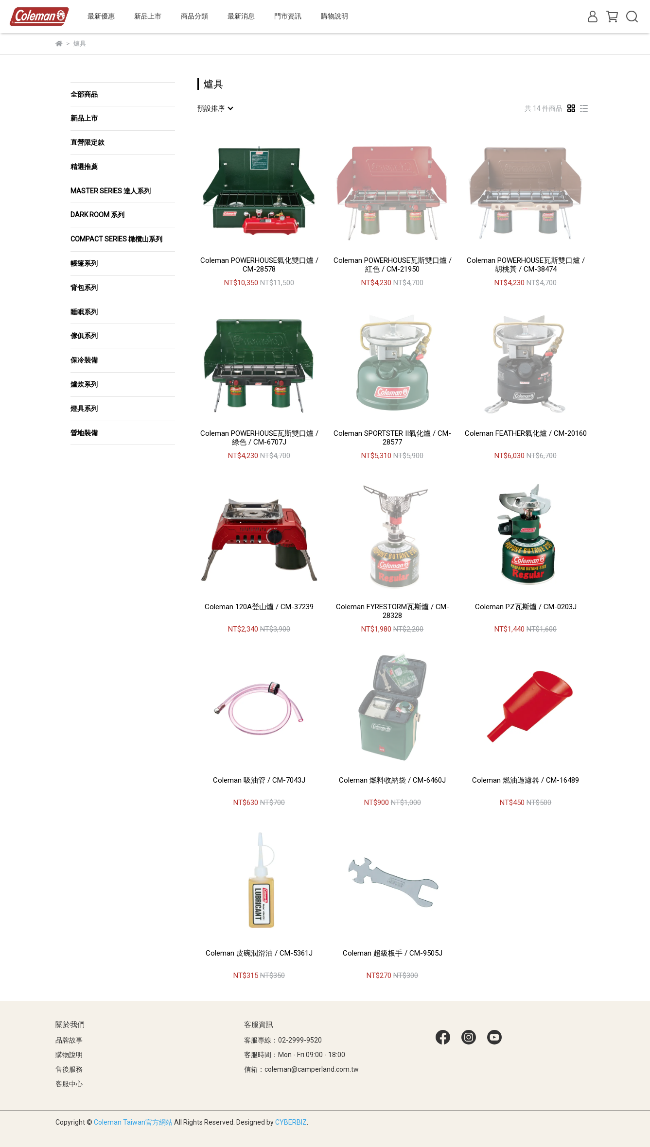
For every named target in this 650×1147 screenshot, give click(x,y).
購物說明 (69, 1055)
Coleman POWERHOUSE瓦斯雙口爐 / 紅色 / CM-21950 (393, 265)
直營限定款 (87, 142)
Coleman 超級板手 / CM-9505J (392, 953)
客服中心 (69, 1084)
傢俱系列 (84, 336)
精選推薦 (84, 167)
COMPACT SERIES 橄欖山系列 (116, 239)
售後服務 (69, 1069)
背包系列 (84, 287)
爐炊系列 (84, 384)
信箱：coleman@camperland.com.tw (301, 1069)
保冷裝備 (84, 360)
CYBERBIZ (291, 1122)
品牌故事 (69, 1040)
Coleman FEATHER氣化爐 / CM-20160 (526, 433)
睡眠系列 (84, 312)
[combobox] (214, 108)
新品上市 (84, 118)
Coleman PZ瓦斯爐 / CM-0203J (526, 606)
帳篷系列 (84, 263)
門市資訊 (287, 16)
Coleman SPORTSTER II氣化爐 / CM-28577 (392, 437)
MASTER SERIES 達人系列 (110, 191)
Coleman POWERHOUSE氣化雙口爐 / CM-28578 (259, 265)
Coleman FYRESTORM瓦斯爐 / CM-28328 (392, 611)
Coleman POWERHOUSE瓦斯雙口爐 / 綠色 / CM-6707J (259, 437)
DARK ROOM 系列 (97, 215)
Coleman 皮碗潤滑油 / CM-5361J (259, 953)
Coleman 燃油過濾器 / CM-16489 (525, 780)
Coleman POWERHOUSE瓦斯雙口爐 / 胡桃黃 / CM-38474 (526, 265)
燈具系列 (84, 408)
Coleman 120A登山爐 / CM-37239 (259, 606)
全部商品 (84, 94)
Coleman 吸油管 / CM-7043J (259, 780)
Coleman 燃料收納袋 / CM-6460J (392, 780)
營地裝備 (84, 433)
